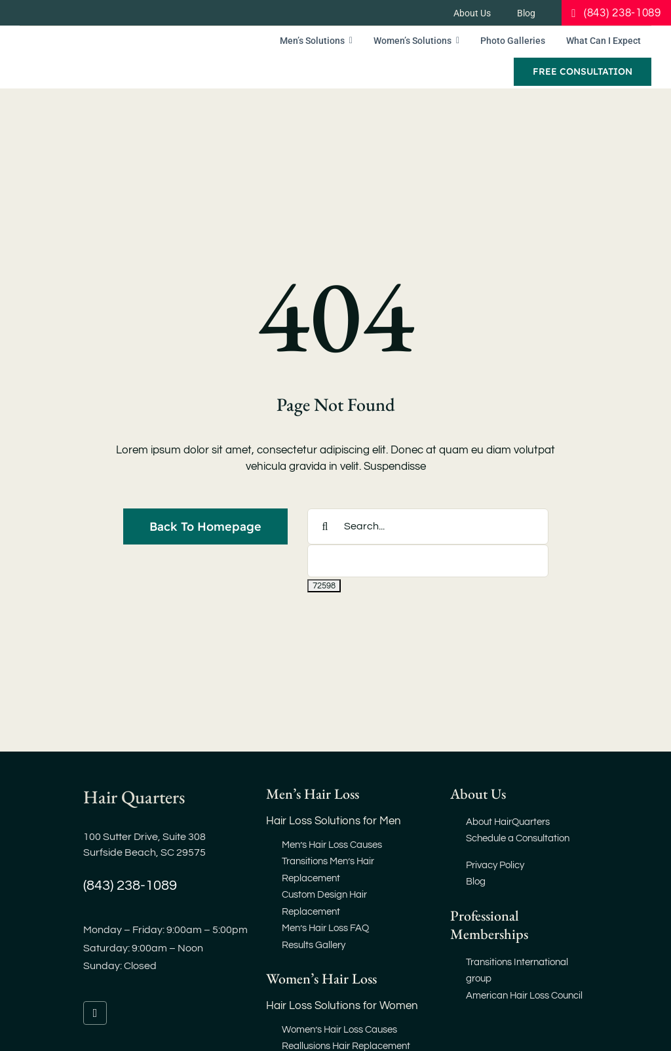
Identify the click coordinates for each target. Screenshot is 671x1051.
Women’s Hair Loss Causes (339, 1030)
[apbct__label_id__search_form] (427, 561)
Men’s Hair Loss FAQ (325, 928)
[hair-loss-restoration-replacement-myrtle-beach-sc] (117, 43)
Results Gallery (313, 945)
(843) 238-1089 (130, 885)
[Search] (325, 526)
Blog (476, 882)
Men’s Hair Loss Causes (332, 845)
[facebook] (95, 1013)
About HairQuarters (508, 822)
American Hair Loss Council (524, 996)
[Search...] (427, 526)
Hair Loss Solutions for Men (333, 821)
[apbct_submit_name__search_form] (324, 585)
